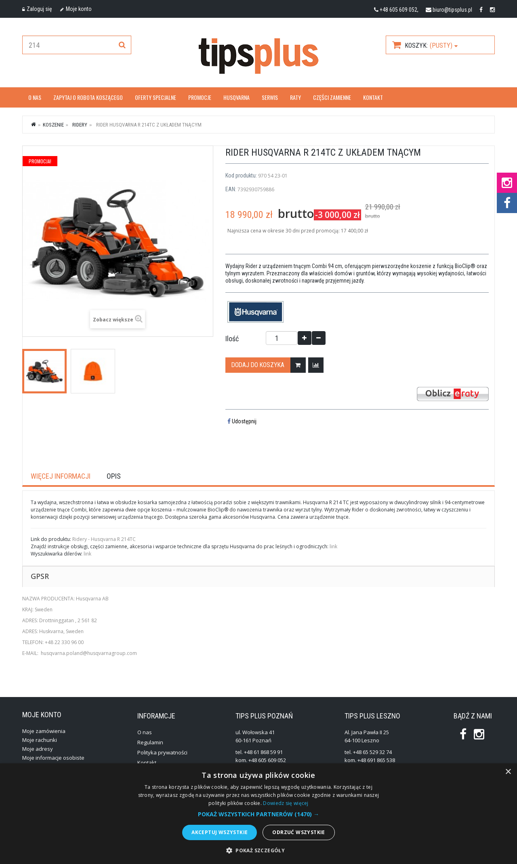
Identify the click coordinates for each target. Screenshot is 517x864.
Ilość (232, 338)
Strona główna (34, 124)
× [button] (508, 772)
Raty (295, 97)
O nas (34, 97)
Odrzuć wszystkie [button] (298, 832)
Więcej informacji (60, 476)
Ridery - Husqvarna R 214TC (104, 539)
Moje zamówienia (43, 731)
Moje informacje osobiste (53, 757)
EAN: (230, 189)
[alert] (258, 813)
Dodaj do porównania (318, 365)
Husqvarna (236, 97)
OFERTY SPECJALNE (155, 97)
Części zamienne (332, 97)
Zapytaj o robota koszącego (88, 97)
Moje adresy (37, 748)
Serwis (270, 97)
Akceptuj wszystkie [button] (219, 832)
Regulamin (150, 742)
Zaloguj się (37, 9)
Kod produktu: (241, 175)
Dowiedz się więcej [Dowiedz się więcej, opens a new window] (285, 803)
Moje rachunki (39, 740)
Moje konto (76, 9)
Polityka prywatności (162, 752)
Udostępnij (241, 421)
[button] (258, 814)
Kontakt (373, 97)
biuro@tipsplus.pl (452, 9)
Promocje (199, 97)
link (333, 546)
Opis (114, 476)
